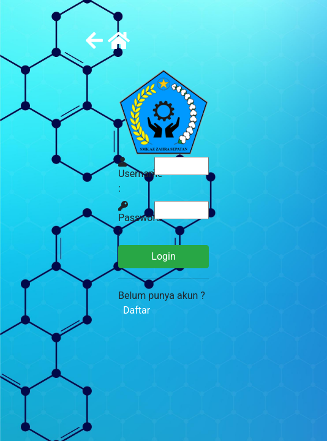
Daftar (134, 310)
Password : (140, 219)
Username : (140, 175)
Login (163, 256)
